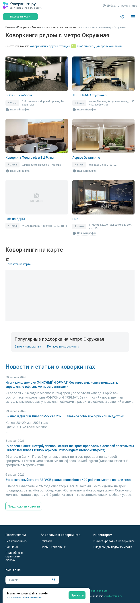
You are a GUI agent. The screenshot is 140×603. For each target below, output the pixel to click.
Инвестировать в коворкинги (114, 541)
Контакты (13, 569)
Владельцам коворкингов (60, 535)
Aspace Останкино (86, 157)
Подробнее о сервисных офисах (14, 556)
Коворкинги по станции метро (62, 27)
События (11, 547)
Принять (77, 595)
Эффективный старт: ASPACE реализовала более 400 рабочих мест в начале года (68, 480)
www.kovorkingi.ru (113, 596)
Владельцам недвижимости (112, 547)
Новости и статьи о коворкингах (50, 366)
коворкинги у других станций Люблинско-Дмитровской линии (76, 46)
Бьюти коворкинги (28, 346)
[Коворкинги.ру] (19, 5)
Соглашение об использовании (24, 597)
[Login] (122, 16)
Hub (75, 218)
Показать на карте (18, 261)
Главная (10, 27)
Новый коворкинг (53, 547)
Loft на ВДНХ (15, 218)
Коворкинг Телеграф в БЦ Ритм (29, 157)
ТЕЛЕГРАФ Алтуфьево (89, 95)
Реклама (46, 541)
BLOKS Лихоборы (18, 95)
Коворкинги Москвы (29, 27)
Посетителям (15, 535)
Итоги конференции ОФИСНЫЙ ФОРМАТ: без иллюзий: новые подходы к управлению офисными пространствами (61, 384)
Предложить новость (23, 506)
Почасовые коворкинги (63, 346)
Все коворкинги (16, 541)
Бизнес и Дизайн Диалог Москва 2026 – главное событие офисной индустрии (64, 416)
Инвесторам (102, 535)
